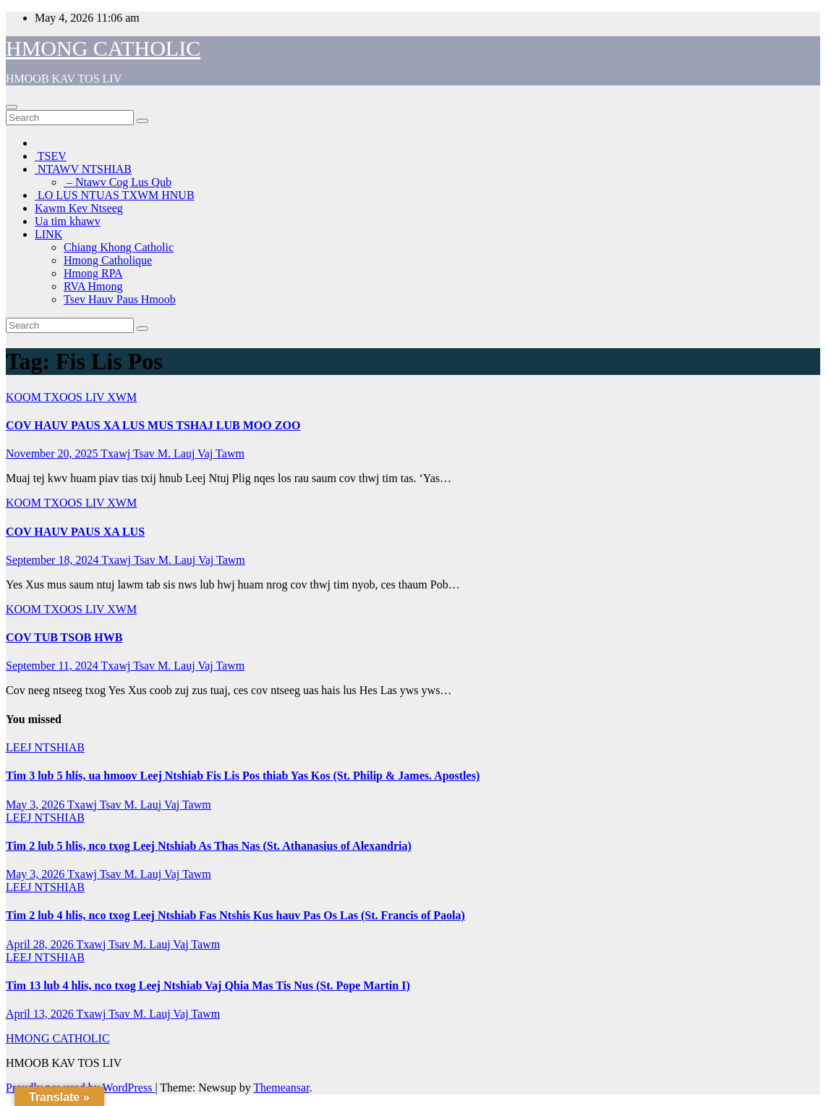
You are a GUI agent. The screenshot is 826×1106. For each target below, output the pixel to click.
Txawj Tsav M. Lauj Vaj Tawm (172, 453)
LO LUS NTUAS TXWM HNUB (115, 195)
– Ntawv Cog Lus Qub (117, 182)
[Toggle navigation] (11, 107)
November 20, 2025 (53, 453)
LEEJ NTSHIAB (45, 747)
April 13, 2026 (41, 1014)
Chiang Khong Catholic (119, 247)
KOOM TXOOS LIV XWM (71, 397)
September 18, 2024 (53, 560)
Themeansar (281, 1087)
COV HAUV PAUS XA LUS (75, 531)
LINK (48, 234)
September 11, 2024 (53, 665)
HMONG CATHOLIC (103, 48)
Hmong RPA (93, 273)
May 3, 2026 (36, 804)
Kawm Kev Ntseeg (79, 208)
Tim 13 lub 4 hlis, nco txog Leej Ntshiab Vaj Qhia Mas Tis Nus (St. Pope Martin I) (208, 985)
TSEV (51, 156)
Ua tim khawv (68, 221)
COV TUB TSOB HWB (64, 637)
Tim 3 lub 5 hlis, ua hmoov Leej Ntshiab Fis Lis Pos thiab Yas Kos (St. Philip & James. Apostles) (243, 775)
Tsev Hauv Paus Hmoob (120, 299)
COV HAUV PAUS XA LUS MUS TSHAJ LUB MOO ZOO (153, 425)
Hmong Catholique (108, 260)
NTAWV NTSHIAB (83, 169)
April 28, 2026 (41, 944)
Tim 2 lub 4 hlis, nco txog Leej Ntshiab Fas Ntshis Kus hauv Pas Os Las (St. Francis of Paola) (235, 915)
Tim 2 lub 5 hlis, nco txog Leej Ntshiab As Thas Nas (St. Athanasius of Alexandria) (209, 846)
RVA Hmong (93, 286)
